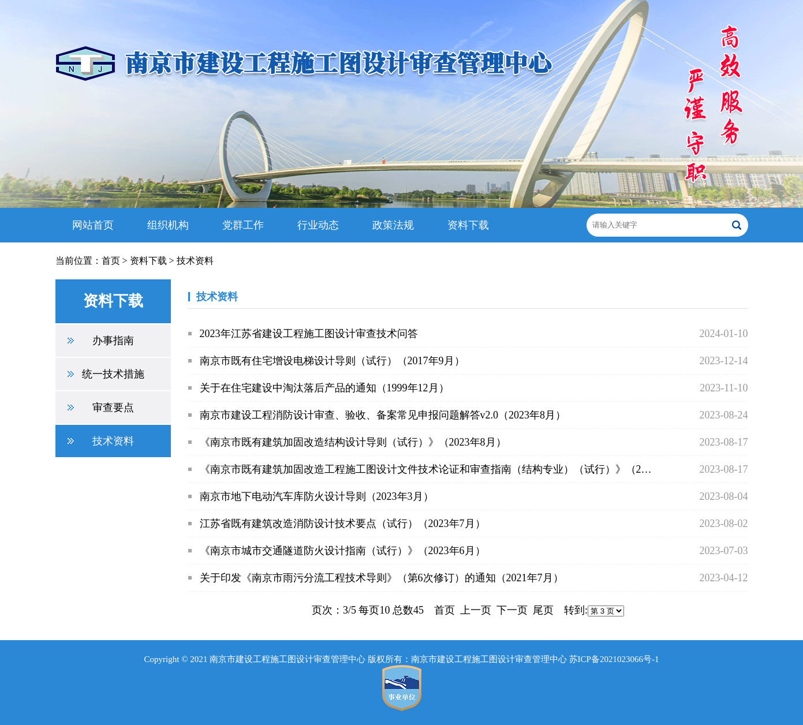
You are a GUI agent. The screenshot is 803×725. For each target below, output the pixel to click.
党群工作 (243, 225)
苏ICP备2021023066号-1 (614, 659)
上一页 (475, 610)
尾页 (543, 610)
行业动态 (318, 225)
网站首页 (93, 225)
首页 (111, 261)
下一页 (512, 610)
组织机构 (168, 225)
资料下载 (468, 225)
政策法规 (393, 225)
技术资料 (195, 261)
